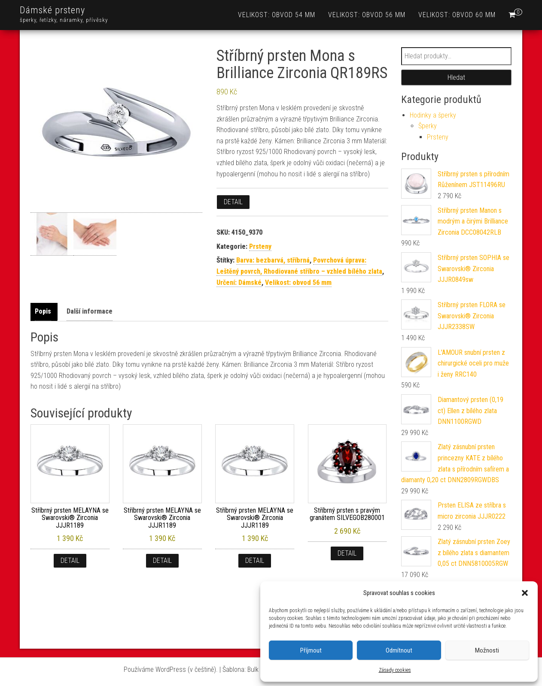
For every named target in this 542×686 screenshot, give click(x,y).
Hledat (456, 77)
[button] (525, 593)
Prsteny (260, 246)
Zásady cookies (395, 670)
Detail (233, 202)
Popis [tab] (43, 311)
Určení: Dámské (239, 282)
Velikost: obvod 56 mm (366, 15)
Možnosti (487, 650)
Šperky (427, 126)
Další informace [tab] (90, 311)
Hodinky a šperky (433, 115)
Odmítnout (399, 650)
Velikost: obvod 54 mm (276, 15)
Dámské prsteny (52, 10)
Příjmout (311, 650)
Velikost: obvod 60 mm (457, 15)
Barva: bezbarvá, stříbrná (273, 260)
